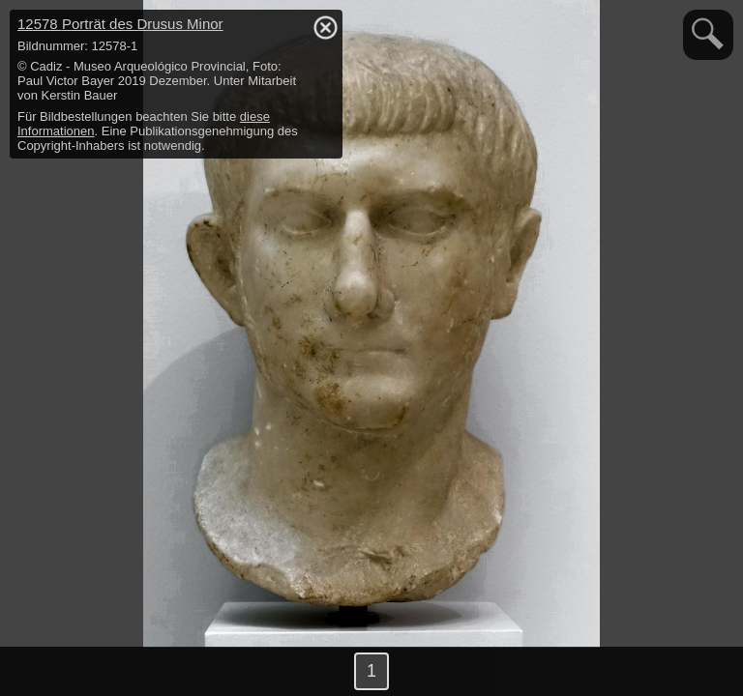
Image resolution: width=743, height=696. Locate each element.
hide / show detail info (325, 27)
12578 (120, 23)
